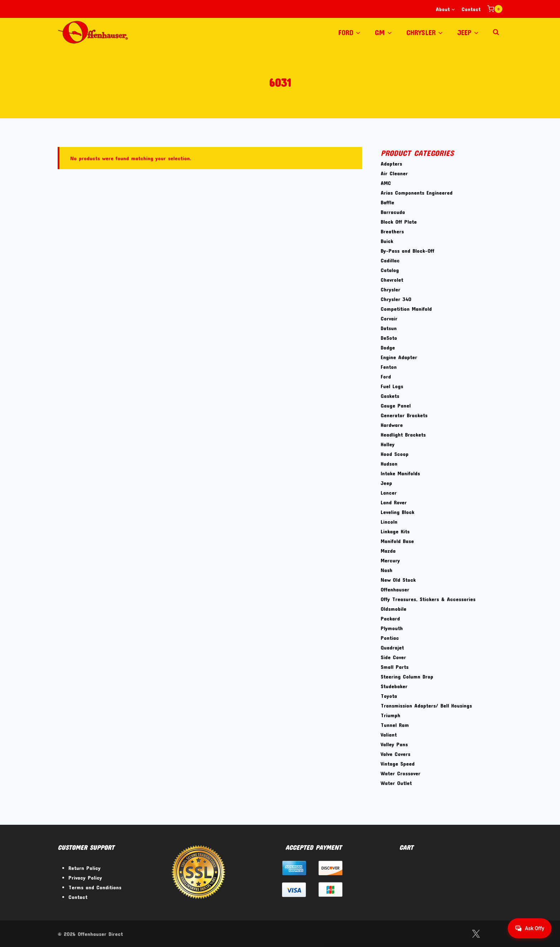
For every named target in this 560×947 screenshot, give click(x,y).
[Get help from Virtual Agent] (529, 928)
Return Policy (84, 868)
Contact (471, 9)
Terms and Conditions (94, 887)
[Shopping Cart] (494, 9)
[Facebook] (457, 934)
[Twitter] (476, 934)
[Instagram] (494, 934)
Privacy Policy (85, 877)
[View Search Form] (495, 32)
